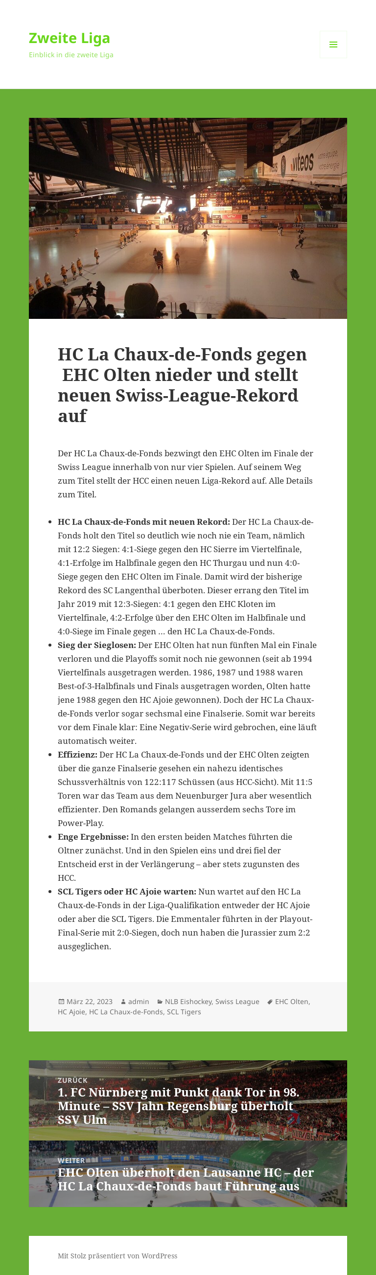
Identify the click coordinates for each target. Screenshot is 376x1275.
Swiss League (237, 1001)
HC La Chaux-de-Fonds (126, 1011)
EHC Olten (291, 1001)
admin (138, 1001)
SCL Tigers (184, 1011)
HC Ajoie (71, 1011)
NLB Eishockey (188, 1001)
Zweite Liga (70, 37)
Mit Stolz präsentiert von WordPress (117, 1255)
